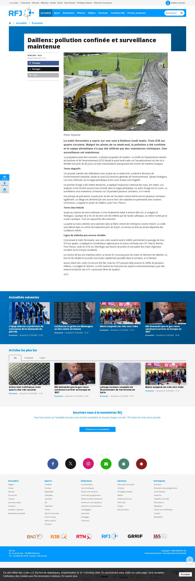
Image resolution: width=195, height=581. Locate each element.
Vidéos (91, 12)
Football (48, 484)
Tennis (47, 510)
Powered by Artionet (153, 553)
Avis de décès (123, 510)
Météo (120, 495)
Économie (37, 23)
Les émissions (87, 484)
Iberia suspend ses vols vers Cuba (119, 326)
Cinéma (121, 488)
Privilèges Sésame (84, 3)
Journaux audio (14, 502)
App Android (141, 463)
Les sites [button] (13, 3)
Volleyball (49, 495)
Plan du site (42, 556)
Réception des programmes (165, 488)
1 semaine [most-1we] (28, 358)
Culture (11, 499)
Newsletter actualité (16, 513)
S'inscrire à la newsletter (97, 429)
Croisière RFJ (118, 12)
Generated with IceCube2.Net (174, 553)
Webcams (45, 3)
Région (11, 484)
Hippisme (49, 506)
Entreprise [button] (25, 3)
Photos (81, 12)
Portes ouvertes (137, 12)
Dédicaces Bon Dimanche (91, 499)
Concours (85, 520)
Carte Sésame (70, 3)
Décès (60, 3)
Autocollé (85, 513)
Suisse (11, 488)
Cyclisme (48, 499)
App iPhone (123, 463)
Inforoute (35, 3)
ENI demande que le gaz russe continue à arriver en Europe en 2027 (163, 329)
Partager (34, 63)
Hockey (48, 488)
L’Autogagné (86, 510)
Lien (33, 75)
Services (103, 12)
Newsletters (106, 463)
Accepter (185, 574)
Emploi (53, 3)
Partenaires (159, 502)
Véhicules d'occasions (103, 3)
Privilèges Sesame (125, 492)
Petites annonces (125, 499)
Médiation (158, 506)
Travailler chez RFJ (161, 499)
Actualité (46, 12)
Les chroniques (87, 488)
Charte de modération (163, 510)
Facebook (52, 463)
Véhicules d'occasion (126, 484)
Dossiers (11, 506)
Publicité (157, 495)
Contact (157, 513)
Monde (11, 492)
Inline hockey (50, 517)
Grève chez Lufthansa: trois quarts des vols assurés (25, 388)
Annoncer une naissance (91, 502)
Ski (46, 502)
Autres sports (50, 520)
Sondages (85, 517)
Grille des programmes (91, 495)
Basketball (49, 492)
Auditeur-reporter (175, 3)
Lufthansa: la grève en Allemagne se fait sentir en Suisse (73, 327)
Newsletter (158, 517)
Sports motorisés (52, 513)
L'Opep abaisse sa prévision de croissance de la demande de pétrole (26, 329)
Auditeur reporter (15, 510)
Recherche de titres (89, 492)
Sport (57, 12)
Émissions (68, 12)
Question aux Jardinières (91, 506)
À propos (157, 484)
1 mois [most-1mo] (42, 358)
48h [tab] (15, 358)
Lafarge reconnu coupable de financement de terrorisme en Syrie (117, 390)
